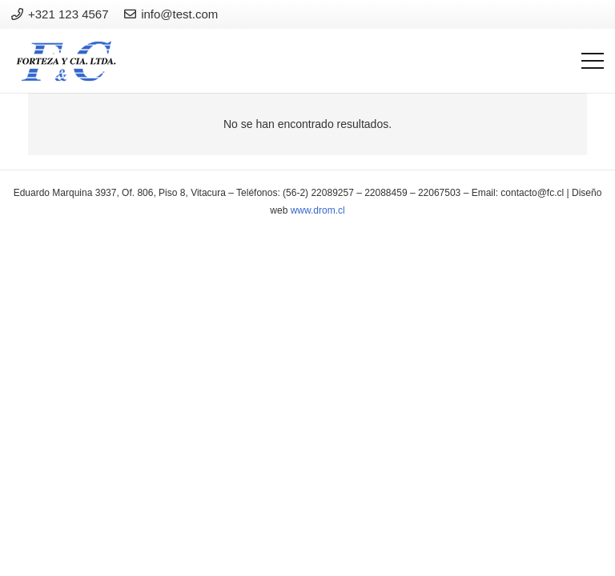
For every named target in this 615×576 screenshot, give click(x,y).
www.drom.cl (318, 210)
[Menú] (593, 61)
